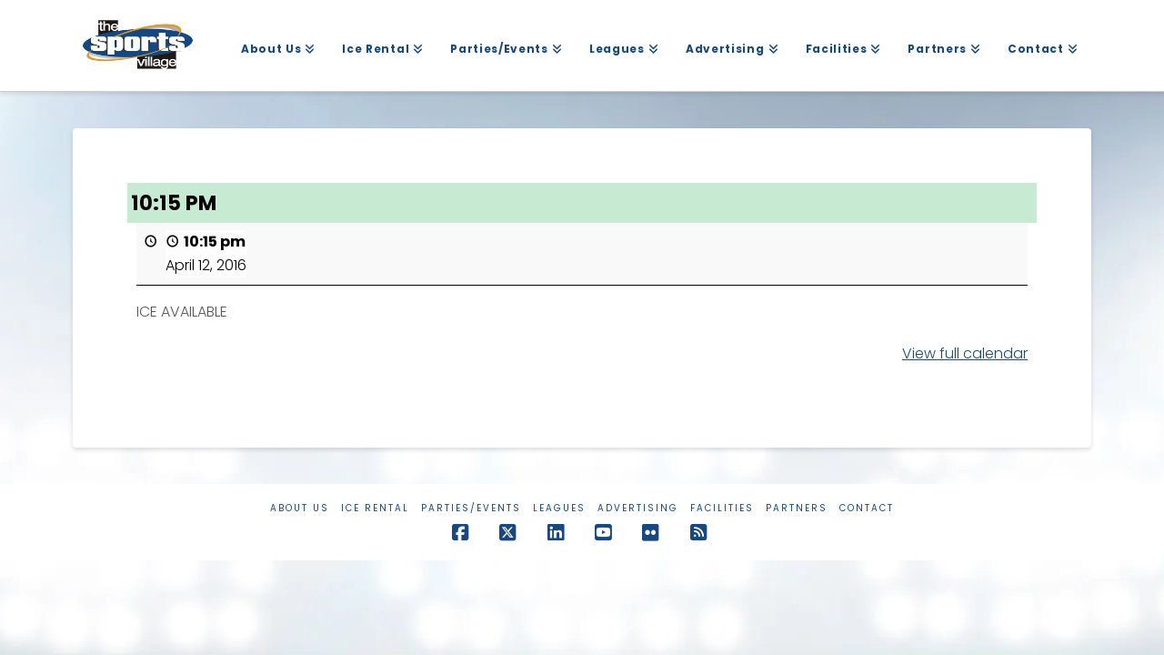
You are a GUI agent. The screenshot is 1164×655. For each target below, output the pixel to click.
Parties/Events (471, 508)
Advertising (637, 508)
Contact (866, 508)
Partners (797, 508)
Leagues (559, 508)
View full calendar (965, 353)
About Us (299, 508)
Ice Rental (375, 508)
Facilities (722, 508)
